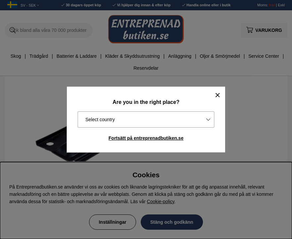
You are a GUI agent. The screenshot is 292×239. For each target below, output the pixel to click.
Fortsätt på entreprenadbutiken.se (146, 138)
